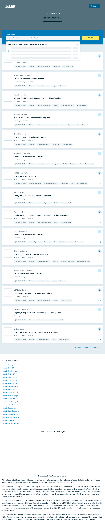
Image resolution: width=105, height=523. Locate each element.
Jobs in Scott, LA (8, 375)
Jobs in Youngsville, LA (10, 394)
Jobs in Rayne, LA (8, 372)
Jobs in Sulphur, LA (8, 416)
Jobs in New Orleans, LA (10, 425)
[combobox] (43, 38)
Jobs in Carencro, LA (9, 385)
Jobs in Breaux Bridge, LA (11, 403)
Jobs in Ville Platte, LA (10, 406)
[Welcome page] (11, 6)
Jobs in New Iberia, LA (10, 409)
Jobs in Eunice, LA (8, 382)
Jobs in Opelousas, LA (10, 400)
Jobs (47, 13)
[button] (90, 38)
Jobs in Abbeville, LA (9, 391)
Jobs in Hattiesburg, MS (10, 431)
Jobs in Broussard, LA (9, 397)
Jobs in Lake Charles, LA (10, 412)
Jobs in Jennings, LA (9, 379)
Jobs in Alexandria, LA (10, 422)
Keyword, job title (10, 34)
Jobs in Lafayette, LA (9, 388)
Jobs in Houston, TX (9, 428)
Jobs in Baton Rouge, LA (10, 419)
